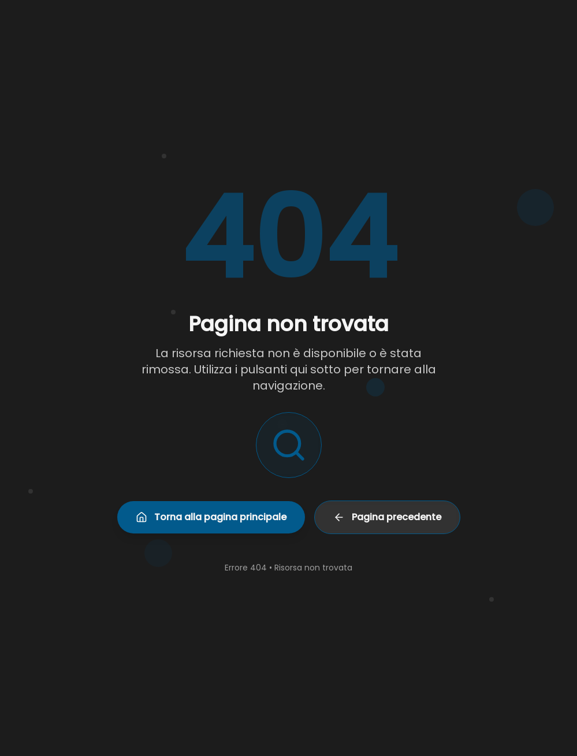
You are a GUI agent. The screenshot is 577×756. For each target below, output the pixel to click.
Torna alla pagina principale (211, 517)
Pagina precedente (387, 517)
